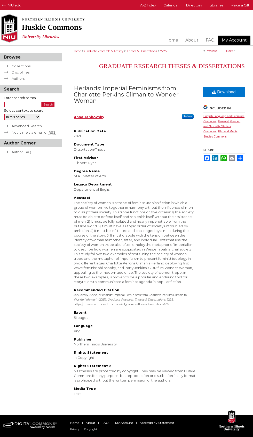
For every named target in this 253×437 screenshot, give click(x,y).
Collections (21, 66)
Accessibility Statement (157, 423)
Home (77, 51)
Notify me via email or (34, 132)
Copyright (90, 429)
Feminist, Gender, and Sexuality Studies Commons (221, 126)
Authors (18, 78)
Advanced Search (27, 126)
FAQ (105, 423)
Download (224, 92)
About (90, 423)
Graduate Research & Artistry (103, 51)
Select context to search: (25, 110)
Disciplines (20, 72)
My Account (124, 423)
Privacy (74, 429)
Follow (188, 116)
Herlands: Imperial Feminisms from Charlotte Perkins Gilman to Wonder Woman (126, 94)
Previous (211, 51)
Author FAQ (21, 152)
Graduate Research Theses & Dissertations (172, 66)
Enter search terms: (20, 98)
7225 (163, 51)
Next (229, 51)
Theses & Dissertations (142, 51)
